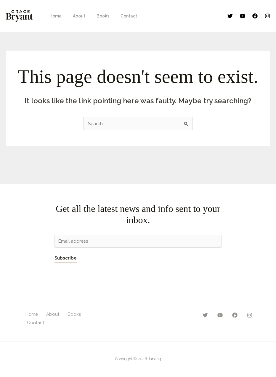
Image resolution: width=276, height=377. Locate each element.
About (74, 16)
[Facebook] (255, 16)
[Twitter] (230, 16)
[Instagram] (267, 16)
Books (95, 16)
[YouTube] (242, 16)
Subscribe (65, 258)
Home (54, 16)
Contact (118, 16)
